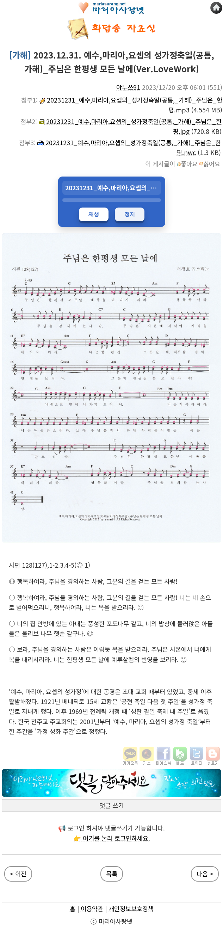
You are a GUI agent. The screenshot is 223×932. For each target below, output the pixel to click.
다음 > (205, 873)
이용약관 (92, 908)
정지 (129, 214)
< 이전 (18, 873)
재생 (93, 214)
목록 (111, 873)
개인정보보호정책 (131, 908)
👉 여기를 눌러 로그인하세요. (111, 838)
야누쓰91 (128, 87)
